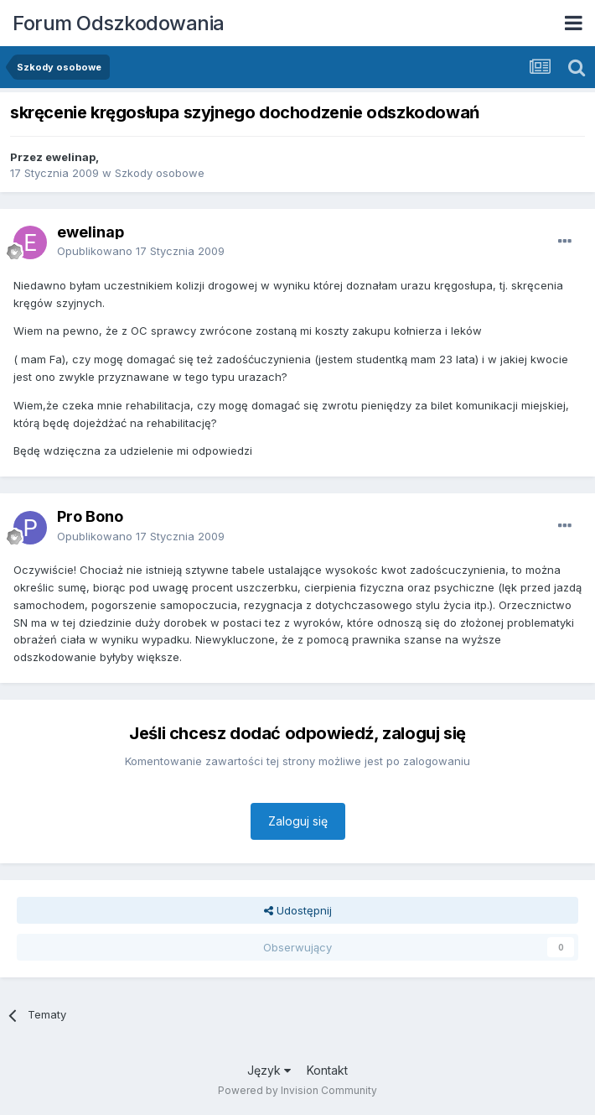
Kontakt (327, 1070)
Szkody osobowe (159, 173)
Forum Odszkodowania (119, 23)
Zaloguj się (298, 821)
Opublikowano (141, 251)
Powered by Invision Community (297, 1090)
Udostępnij (298, 910)
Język (269, 1070)
